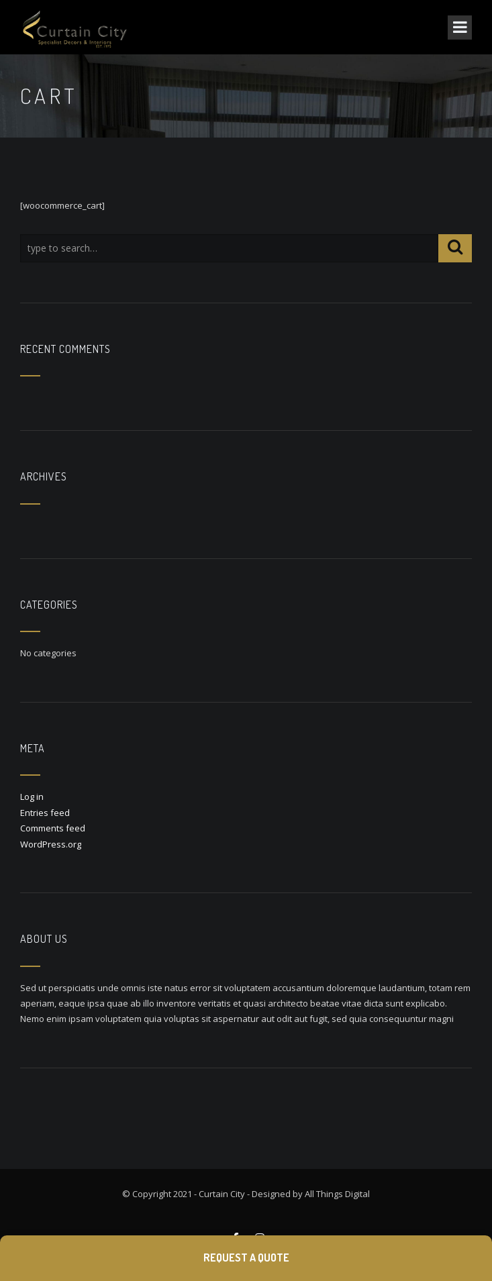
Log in (32, 796)
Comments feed (52, 828)
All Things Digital (337, 1194)
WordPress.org (50, 844)
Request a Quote (246, 1257)
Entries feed (45, 813)
